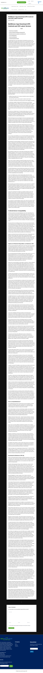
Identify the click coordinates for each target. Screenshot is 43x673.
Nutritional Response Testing (14, 6)
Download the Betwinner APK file (14, 38)
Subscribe (11, 666)
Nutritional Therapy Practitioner (31, 6)
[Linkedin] (39, 1)
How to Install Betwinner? (13, 35)
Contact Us (29, 3)
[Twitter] (40, 1)
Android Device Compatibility (13, 30)
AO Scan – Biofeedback (14, 9)
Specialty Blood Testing (21, 9)
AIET (25, 9)
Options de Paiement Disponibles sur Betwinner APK (17, 32)
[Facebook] (38, 1)
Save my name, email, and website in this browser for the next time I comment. (19, 625)
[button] (21, 2)
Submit (32, 651)
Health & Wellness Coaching (22, 6)
